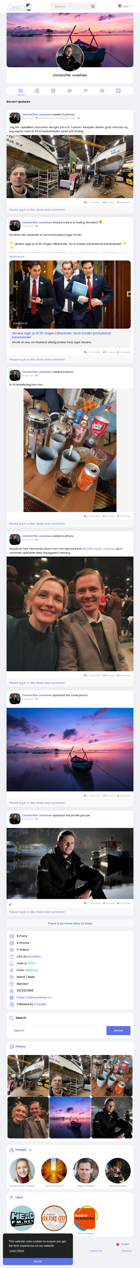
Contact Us (96, 1250)
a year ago (28, 118)
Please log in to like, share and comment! (37, 210)
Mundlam (34, 956)
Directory (127, 1250)
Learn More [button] (16, 1250)
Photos (20, 1046)
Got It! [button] (38, 1261)
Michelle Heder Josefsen (98, 549)
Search (118, 1030)
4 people (40, 1004)
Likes (19, 1197)
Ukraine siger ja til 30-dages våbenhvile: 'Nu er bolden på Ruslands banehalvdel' (61, 335)
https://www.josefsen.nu (34, 997)
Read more (17, 256)
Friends (20, 1150)
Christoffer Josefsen (70, 75)
